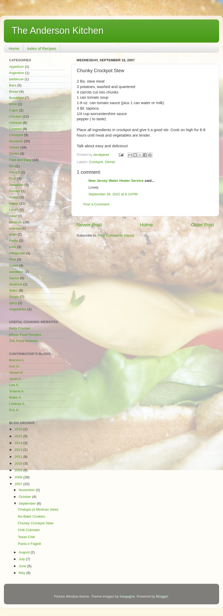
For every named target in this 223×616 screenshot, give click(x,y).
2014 (19, 443)
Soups (14, 297)
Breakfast (16, 98)
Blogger (162, 596)
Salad (13, 265)
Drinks (14, 154)
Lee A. (14, 385)
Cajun (13, 110)
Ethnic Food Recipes (25, 335)
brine (13, 104)
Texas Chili (26, 537)
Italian (13, 203)
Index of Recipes (41, 48)
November (27, 490)
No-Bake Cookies (31, 516)
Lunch (14, 210)
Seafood (15, 284)
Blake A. (15, 397)
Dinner (110, 162)
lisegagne (127, 596)
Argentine (16, 73)
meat (13, 216)
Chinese (15, 123)
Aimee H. (16, 372)
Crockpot (96, 162)
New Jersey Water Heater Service (116, 181)
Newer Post (89, 224)
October (25, 497)
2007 (19, 484)
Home (14, 48)
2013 (19, 450)
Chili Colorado (29, 530)
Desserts (16, 141)
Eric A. (14, 410)
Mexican (15, 222)
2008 (19, 477)
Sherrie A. (16, 391)
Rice (12, 259)
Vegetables (17, 309)
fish (12, 166)
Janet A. (15, 379)
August (25, 552)
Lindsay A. (17, 404)
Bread (13, 91)
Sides (13, 290)
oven (13, 234)
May (22, 573)
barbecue (16, 79)
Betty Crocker (19, 328)
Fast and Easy (20, 160)
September (28, 503)
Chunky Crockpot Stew (35, 523)
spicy (13, 303)
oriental (14, 228)
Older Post (202, 224)
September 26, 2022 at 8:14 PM (113, 194)
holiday (14, 191)
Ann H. (14, 366)
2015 (19, 436)
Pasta (13, 241)
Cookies (15, 129)
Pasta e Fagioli (29, 544)
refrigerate (17, 253)
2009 (19, 470)
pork (12, 247)
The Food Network (23, 341)
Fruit (12, 178)
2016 (19, 429)
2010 (19, 463)
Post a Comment (96, 204)
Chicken (15, 116)
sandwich (16, 272)
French (14, 172)
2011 (19, 457)
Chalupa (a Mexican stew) (38, 509)
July (22, 559)
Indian (14, 197)
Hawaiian (16, 185)
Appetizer (16, 67)
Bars (12, 85)
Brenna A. (16, 360)
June (23, 566)
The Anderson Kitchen (57, 30)
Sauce (14, 278)
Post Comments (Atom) (116, 235)
